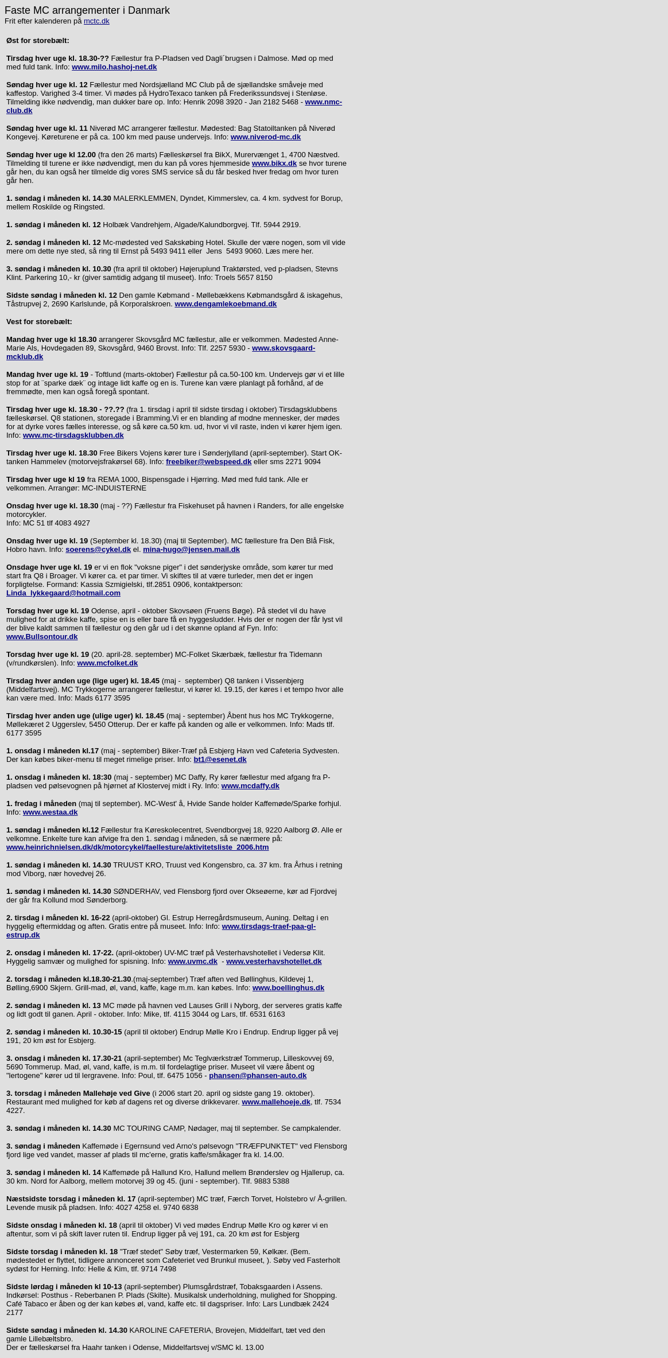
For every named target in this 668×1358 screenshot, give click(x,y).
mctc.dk (97, 21)
